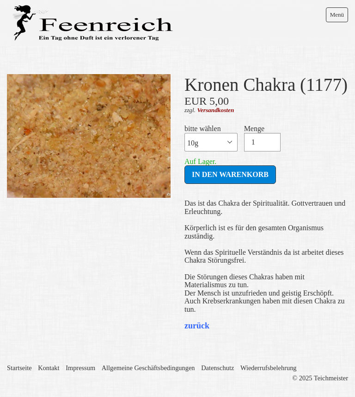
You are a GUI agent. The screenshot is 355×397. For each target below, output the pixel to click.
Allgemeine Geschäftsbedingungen (148, 368)
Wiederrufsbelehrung (268, 368)
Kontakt (48, 368)
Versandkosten (215, 110)
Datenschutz (217, 368)
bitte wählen (211, 138)
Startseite (19, 368)
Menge (262, 138)
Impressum (80, 368)
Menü (337, 14)
